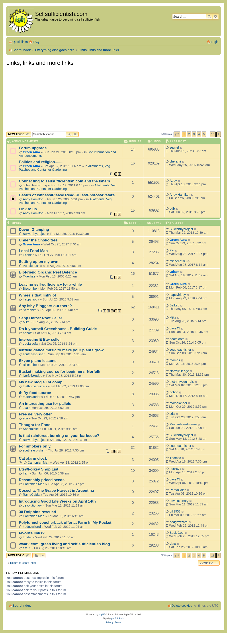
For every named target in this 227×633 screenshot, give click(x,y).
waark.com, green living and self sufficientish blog (64, 544)
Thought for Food (35, 425)
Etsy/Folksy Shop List (38, 469)
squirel (174, 147)
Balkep (174, 305)
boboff (27, 333)
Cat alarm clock (33, 458)
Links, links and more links (39, 62)
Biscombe (30, 288)
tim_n (27, 548)
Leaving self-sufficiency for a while (50, 284)
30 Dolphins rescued (37, 512)
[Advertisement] (113, 98)
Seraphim (29, 310)
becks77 (175, 468)
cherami (175, 161)
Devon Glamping (34, 229)
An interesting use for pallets (45, 403)
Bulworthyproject (34, 233)
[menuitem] (34, 41)
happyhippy (31, 299)
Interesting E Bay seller (40, 339)
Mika (26, 322)
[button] (177, 134)
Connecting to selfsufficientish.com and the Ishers (64, 181)
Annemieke (31, 429)
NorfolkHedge (32, 375)
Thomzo (175, 458)
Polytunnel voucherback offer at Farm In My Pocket (65, 522)
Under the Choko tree (38, 240)
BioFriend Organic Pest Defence (48, 272)
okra (173, 543)
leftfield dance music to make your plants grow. (61, 350)
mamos (175, 360)
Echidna (28, 255)
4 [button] (199, 134)
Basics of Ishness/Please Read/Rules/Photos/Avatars (67, 195)
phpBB (102, 614)
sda (25, 407)
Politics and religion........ (41, 162)
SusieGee (177, 532)
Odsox (175, 271)
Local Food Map (33, 251)
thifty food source (35, 392)
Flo (172, 250)
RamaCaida (31, 494)
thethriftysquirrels (35, 386)
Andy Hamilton (33, 199)
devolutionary (32, 505)
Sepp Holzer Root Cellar (40, 318)
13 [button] (212, 134)
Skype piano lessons (38, 360)
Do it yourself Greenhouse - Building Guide (58, 329)
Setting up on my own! (39, 261)
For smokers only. (35, 446)
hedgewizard (32, 526)
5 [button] (204, 134)
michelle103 (178, 261)
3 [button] (194, 134)
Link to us (28, 209)
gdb (172, 208)
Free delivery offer (35, 414)
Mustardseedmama (183, 424)
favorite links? (32, 533)
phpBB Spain (117, 618)
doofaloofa (30, 343)
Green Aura (31, 152)
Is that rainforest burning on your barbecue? (59, 435)
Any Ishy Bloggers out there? (45, 306)
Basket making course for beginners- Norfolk (59, 371)
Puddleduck (31, 266)
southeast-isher (34, 354)
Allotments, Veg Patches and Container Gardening (64, 167)
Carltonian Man (38, 462)
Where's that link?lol (37, 295)
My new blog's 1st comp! (41, 382)
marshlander (31, 397)
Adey (173, 180)
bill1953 (175, 511)
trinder (27, 537)
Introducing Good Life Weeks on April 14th (57, 501)
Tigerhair (29, 276)
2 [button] (189, 134)
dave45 (175, 328)
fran (25, 473)
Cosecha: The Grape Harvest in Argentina (56, 490)
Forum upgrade (33, 148)
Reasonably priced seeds (42, 480)
